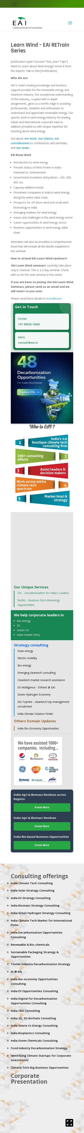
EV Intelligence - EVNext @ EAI (36, 687)
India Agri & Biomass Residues (35, 818)
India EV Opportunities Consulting (34, 991)
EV (18, 625)
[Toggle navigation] (14, 4)
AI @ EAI (16, 972)
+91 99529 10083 (29, 324)
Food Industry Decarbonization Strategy (39, 1048)
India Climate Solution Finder (35, 714)
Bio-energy (24, 621)
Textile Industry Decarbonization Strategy (40, 964)
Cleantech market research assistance (41, 680)
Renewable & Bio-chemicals (30, 944)
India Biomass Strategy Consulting (35, 906)
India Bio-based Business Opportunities (41, 837)
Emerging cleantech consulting (36, 673)
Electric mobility (27, 658)
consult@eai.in (28, 343)
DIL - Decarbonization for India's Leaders (43, 593)
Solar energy (25, 651)
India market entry (28, 635)
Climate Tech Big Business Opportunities (40, 1068)
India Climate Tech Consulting (32, 883)
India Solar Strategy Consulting (33, 890)
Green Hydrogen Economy (34, 694)
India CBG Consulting (25, 1011)
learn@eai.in (54, 298)
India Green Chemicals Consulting (34, 1041)
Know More (42, 807)
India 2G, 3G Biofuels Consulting (33, 1018)
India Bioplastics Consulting (30, 1033)
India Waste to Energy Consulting (34, 1026)
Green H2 (23, 630)
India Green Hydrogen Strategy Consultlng (41, 913)
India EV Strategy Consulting (31, 898)
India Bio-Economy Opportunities (38, 728)
